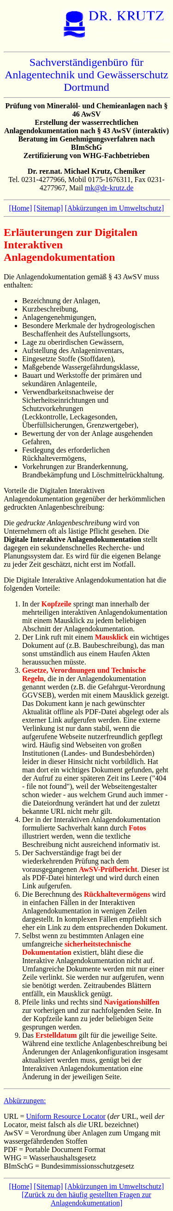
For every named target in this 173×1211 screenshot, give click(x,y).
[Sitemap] (48, 208)
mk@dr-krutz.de (109, 188)
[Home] (20, 208)
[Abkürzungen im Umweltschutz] (114, 208)
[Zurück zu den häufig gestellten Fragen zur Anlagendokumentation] (86, 1199)
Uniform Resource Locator (65, 1116)
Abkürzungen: (25, 1101)
